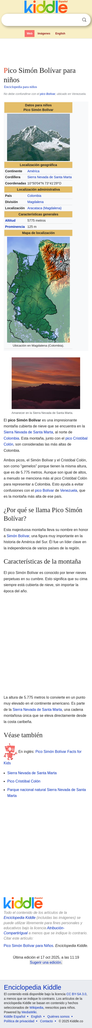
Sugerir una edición (45, 962)
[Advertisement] (46, 51)
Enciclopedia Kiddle (20, 918)
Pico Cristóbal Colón (23, 781)
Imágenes (44, 33)
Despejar (75, 20)
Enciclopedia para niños (20, 87)
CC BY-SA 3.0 (76, 994)
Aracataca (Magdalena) (44, 208)
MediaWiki (29, 1012)
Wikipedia (36, 1007)
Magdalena (35, 202)
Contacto (46, 1021)
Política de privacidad (19, 1021)
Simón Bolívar (18, 536)
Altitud (10, 220)
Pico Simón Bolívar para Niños (28, 946)
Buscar (84, 20)
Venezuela (68, 490)
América (33, 171)
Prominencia (15, 227)
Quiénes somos (58, 1016)
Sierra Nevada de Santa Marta (49, 177)
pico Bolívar (47, 94)
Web (29, 33)
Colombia (34, 196)
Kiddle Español (14, 1016)
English (60, 33)
